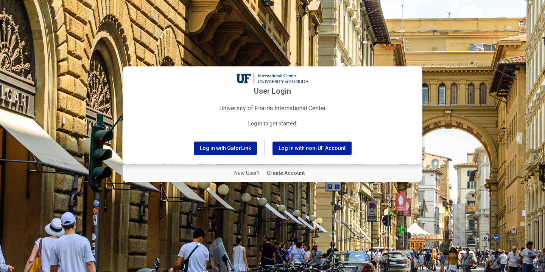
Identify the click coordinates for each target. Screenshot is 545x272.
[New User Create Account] (286, 173)
